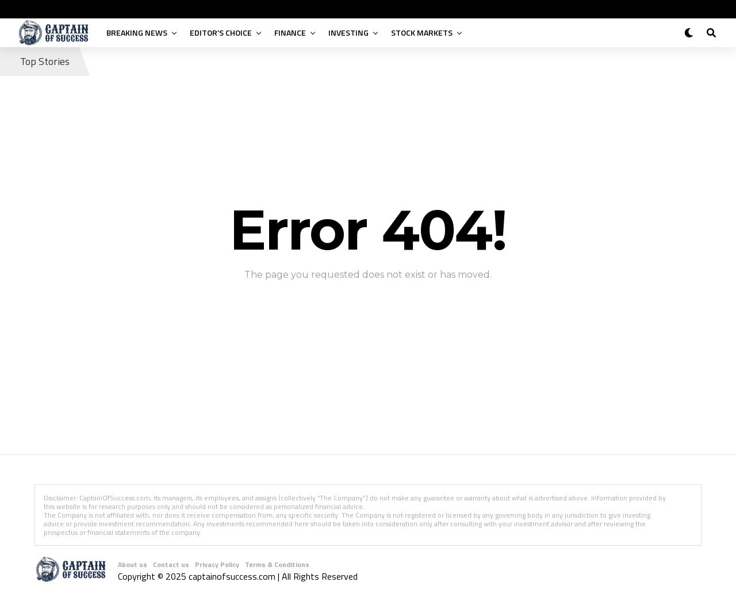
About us (132, 564)
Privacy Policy (217, 564)
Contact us (171, 564)
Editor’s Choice (221, 32)
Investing (348, 32)
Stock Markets (422, 32)
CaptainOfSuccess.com (114, 497)
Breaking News (136, 32)
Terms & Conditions (277, 564)
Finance (290, 32)
